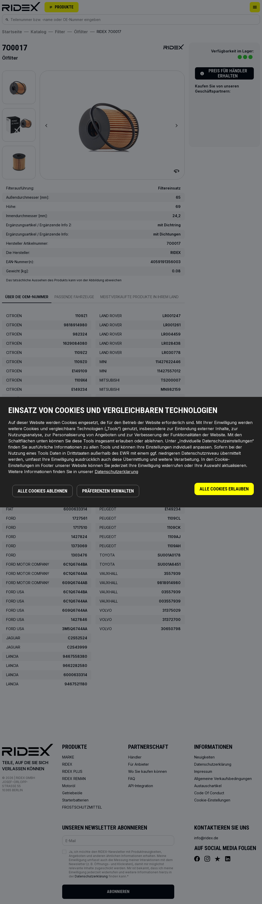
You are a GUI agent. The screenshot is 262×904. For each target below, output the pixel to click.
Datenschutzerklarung (116, 471)
